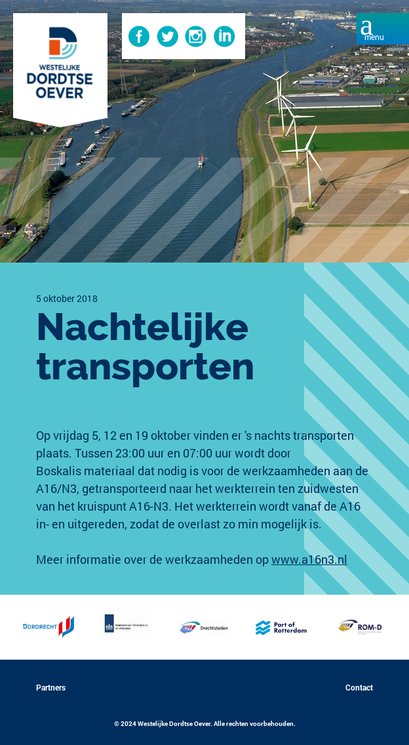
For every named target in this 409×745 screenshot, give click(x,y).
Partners (51, 687)
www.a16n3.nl (309, 559)
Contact (359, 687)
